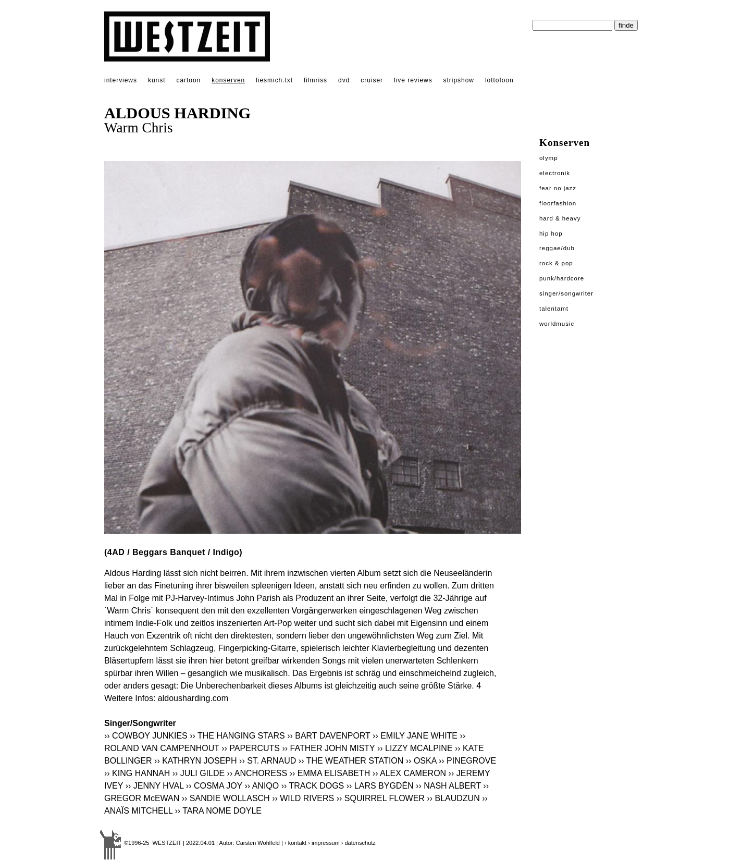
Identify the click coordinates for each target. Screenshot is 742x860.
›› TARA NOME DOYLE (218, 810)
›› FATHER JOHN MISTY (328, 748)
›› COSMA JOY (214, 785)
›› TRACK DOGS (312, 785)
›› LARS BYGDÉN (380, 785)
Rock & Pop (556, 263)
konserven (228, 80)
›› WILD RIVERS (303, 798)
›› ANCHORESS (257, 773)
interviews (120, 80)
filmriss (315, 80)
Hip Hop (551, 233)
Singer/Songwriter (566, 293)
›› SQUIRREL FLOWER (381, 798)
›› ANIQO (261, 785)
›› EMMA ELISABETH (330, 773)
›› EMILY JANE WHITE (415, 735)
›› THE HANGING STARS (237, 735)
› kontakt (295, 843)
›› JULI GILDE (198, 773)
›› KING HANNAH (137, 773)
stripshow (458, 80)
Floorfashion (557, 203)
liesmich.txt (274, 80)
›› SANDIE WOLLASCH (226, 798)
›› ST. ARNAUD (267, 760)
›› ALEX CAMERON (409, 773)
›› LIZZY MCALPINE (415, 748)
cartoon (188, 80)
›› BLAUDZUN (453, 798)
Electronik (554, 173)
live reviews (413, 80)
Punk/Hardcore (561, 278)
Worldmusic (556, 324)
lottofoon (499, 80)
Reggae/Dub (557, 248)
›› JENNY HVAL (155, 785)
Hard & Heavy (559, 218)
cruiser (372, 80)
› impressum (324, 843)
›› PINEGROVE (467, 760)
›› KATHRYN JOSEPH (195, 760)
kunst (156, 80)
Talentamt (553, 308)
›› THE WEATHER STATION (351, 760)
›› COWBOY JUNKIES (146, 735)
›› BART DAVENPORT (328, 735)
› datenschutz (358, 843)
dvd (344, 80)
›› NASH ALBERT (448, 785)
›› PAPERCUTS (250, 748)
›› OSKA (421, 760)
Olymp (548, 158)
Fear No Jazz (557, 188)
